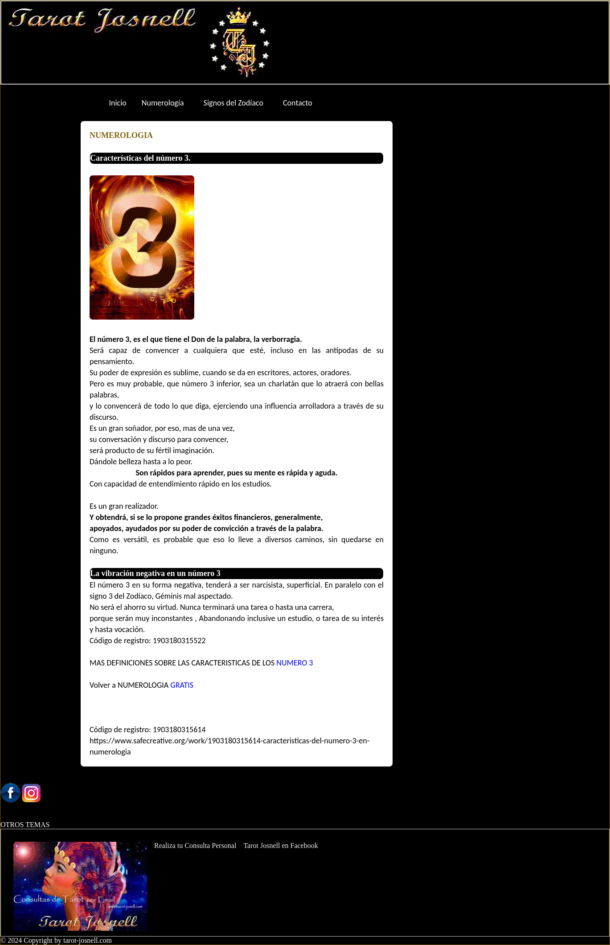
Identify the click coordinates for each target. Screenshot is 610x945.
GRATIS (180, 685)
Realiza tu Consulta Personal (195, 845)
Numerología (163, 103)
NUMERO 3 (294, 663)
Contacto (297, 103)
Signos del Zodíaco (233, 103)
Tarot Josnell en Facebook (280, 845)
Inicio (118, 103)
